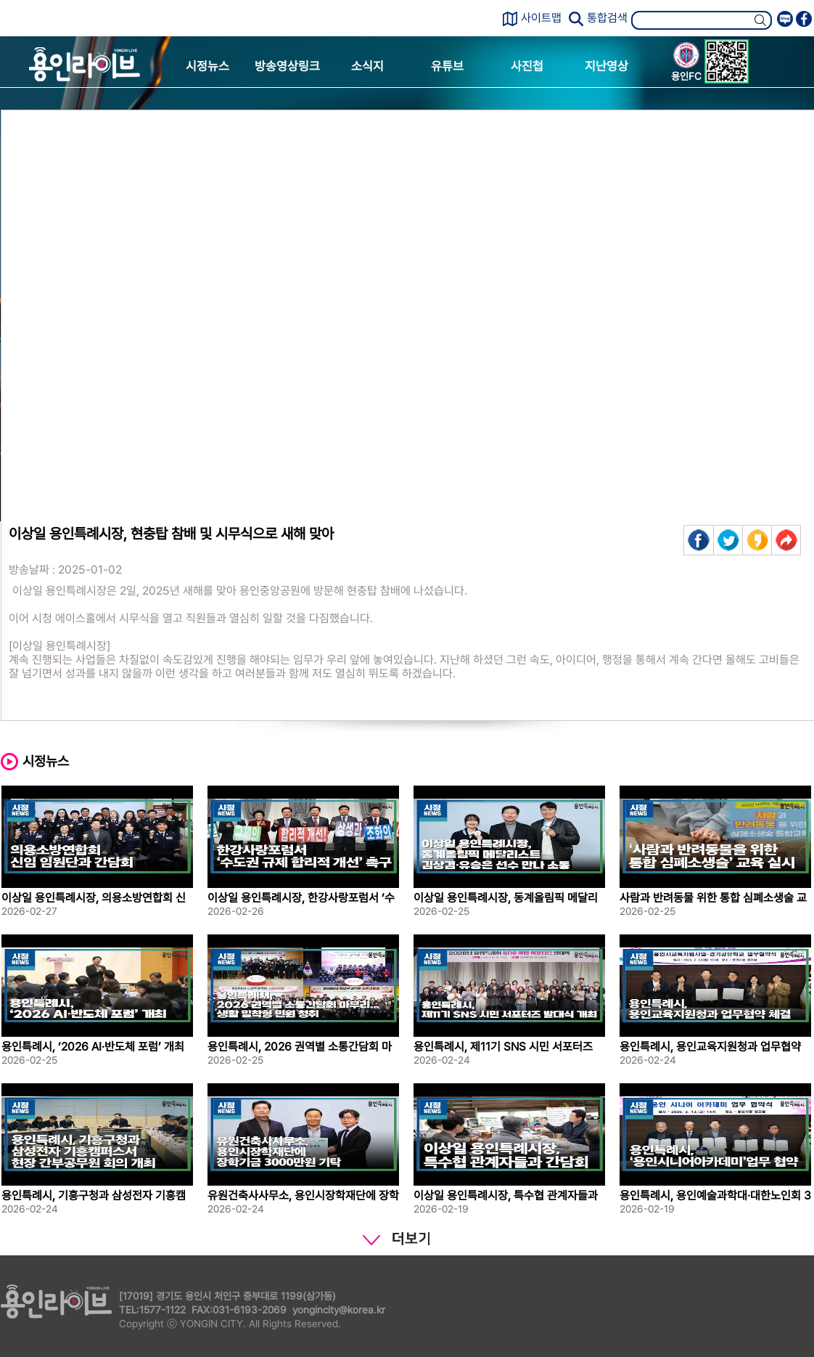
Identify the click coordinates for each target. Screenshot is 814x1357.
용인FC (686, 64)
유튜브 (447, 66)
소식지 (367, 66)
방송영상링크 (287, 66)
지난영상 (606, 66)
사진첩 (527, 66)
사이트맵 (541, 18)
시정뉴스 (207, 66)
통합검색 (607, 18)
